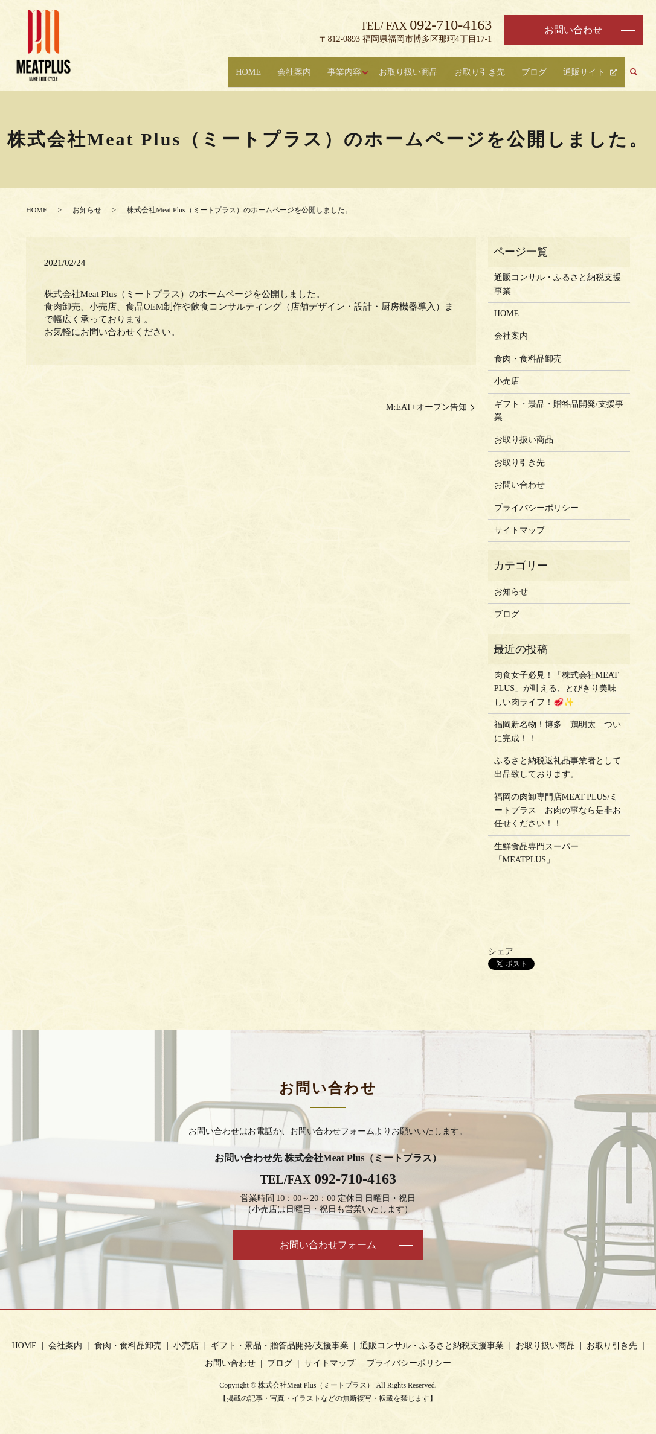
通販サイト (582, 73)
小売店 (506, 381)
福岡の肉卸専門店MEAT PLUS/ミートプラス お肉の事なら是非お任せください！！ (557, 810)
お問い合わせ (573, 30)
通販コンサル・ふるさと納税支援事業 (557, 284)
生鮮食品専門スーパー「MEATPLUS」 (536, 853)
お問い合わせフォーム (328, 1245)
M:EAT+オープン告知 (426, 407)
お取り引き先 (477, 73)
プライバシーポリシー (536, 507)
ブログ (532, 73)
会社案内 (278, 73)
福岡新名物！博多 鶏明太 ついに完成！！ (557, 731)
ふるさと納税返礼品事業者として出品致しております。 (557, 767)
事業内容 (329, 73)
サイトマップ (519, 530)
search (634, 74)
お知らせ (86, 210)
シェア (500, 951)
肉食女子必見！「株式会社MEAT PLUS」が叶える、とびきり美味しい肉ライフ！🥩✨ (556, 689)
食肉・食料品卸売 (528, 358)
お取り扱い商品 (402, 73)
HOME (232, 73)
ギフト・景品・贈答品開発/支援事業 (558, 411)
